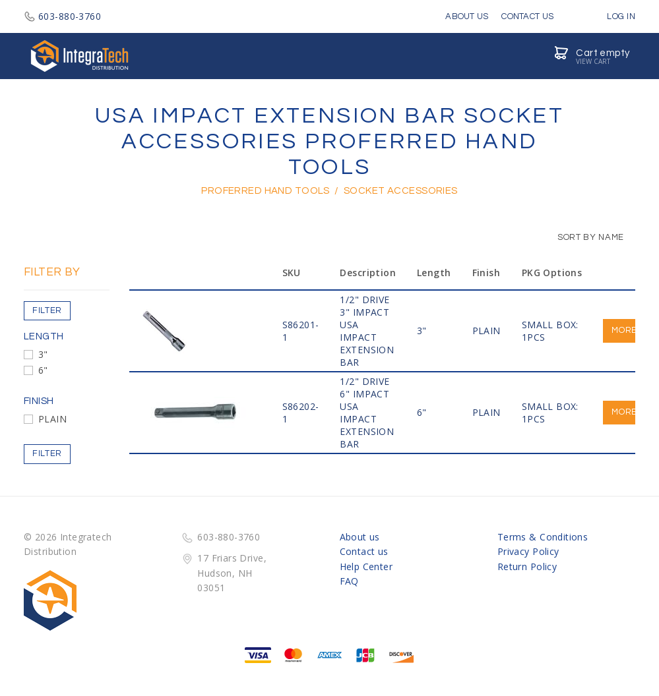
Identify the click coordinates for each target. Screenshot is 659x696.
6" (43, 370)
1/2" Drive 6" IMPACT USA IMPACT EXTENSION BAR (367, 412)
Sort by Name (584, 237)
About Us (466, 16)
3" (43, 354)
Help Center (366, 566)
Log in (611, 16)
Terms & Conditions (542, 537)
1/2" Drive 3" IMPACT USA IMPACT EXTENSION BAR (367, 330)
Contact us (364, 551)
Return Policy (527, 566)
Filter (47, 310)
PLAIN (52, 419)
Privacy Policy (528, 551)
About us (360, 537)
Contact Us (527, 16)
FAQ (349, 581)
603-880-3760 (62, 16)
